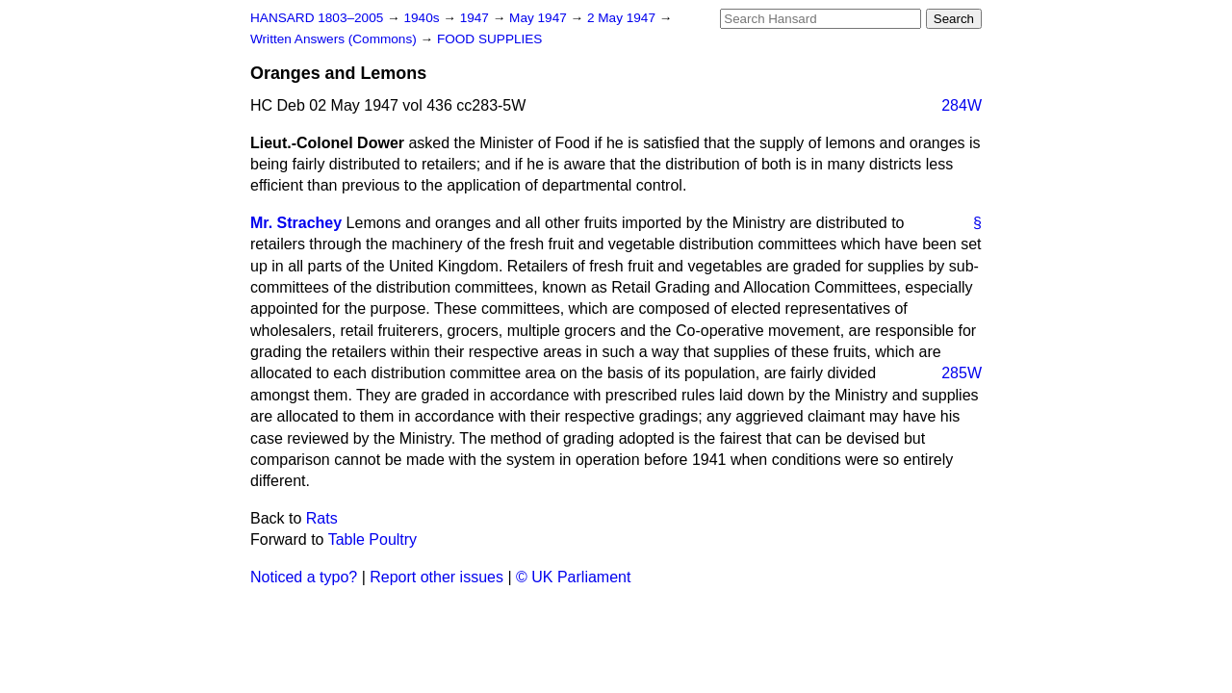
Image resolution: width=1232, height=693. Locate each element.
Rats (322, 518)
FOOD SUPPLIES (490, 39)
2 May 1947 (623, 18)
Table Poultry (373, 539)
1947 (476, 18)
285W (961, 373)
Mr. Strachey (296, 223)
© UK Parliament (573, 577)
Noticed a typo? (303, 577)
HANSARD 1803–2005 (316, 18)
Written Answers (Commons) (335, 39)
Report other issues (436, 577)
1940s (423, 18)
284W (961, 105)
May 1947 (539, 18)
